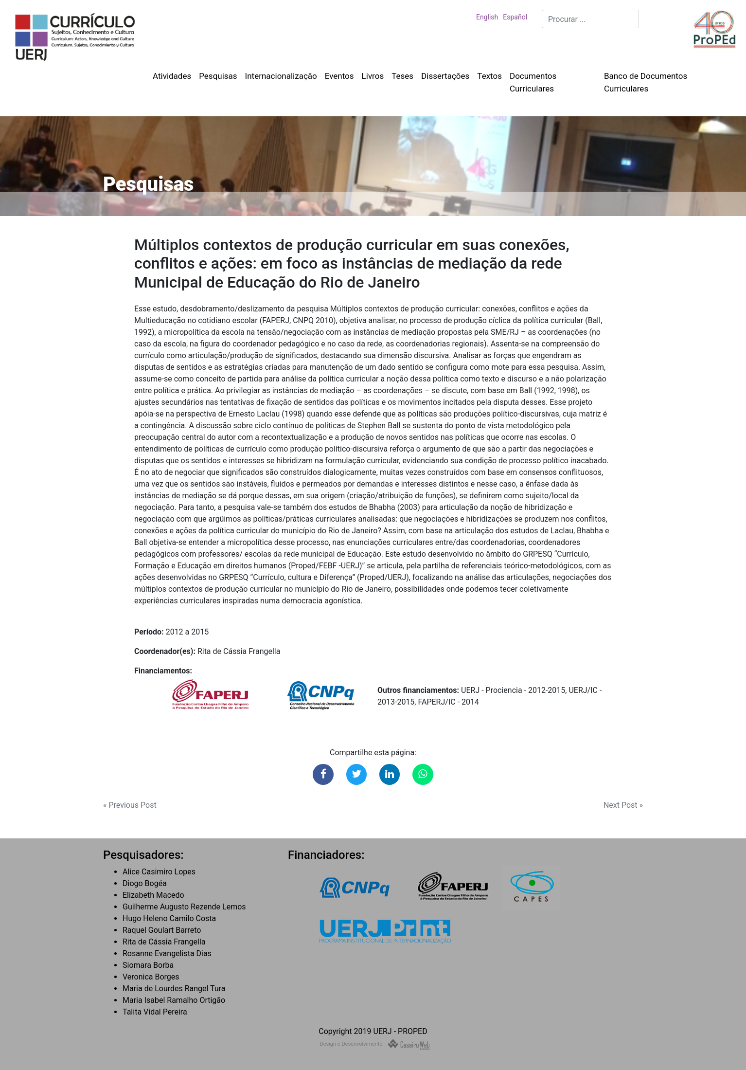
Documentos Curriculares (533, 82)
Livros (373, 76)
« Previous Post (130, 805)
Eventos (339, 76)
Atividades (172, 76)
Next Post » (623, 805)
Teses (402, 76)
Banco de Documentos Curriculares (645, 82)
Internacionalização (281, 76)
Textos (489, 76)
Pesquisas (218, 76)
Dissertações (445, 76)
